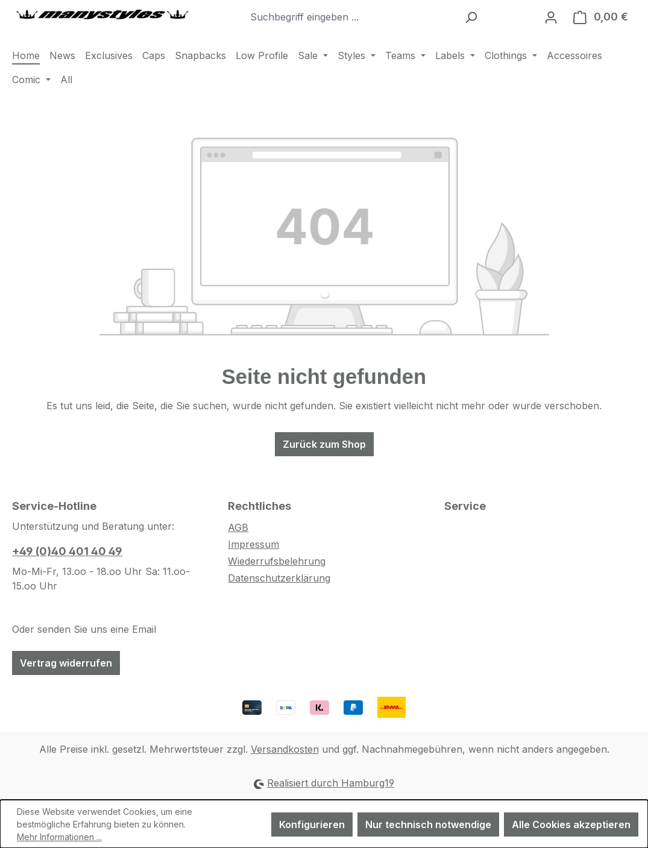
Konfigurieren (312, 824)
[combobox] (351, 17)
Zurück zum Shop (324, 444)
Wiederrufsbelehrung (277, 561)
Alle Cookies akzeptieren (571, 824)
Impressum (253, 544)
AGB (238, 527)
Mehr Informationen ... (59, 837)
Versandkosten (285, 749)
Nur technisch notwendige (428, 824)
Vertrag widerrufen (66, 663)
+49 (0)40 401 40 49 (67, 551)
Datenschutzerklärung (279, 578)
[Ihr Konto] (550, 17)
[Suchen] (471, 17)
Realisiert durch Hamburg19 (330, 783)
